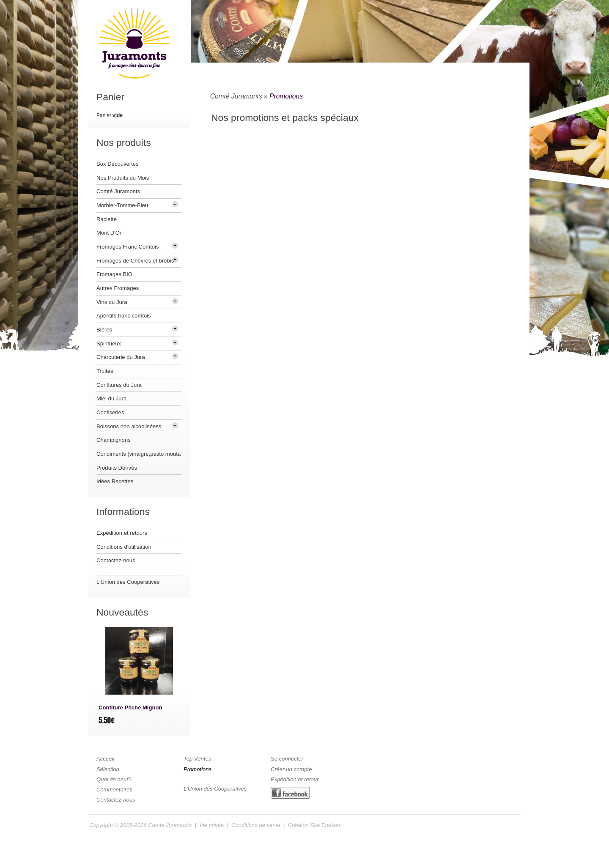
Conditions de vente (255, 825)
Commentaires (114, 789)
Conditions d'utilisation (123, 547)
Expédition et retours (121, 533)
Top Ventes (197, 758)
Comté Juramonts (236, 96)
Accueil (105, 758)
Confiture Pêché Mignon (130, 707)
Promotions (286, 96)
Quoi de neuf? (113, 779)
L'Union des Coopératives (127, 582)
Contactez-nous (115, 560)
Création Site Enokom (315, 825)
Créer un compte (291, 769)
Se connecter (287, 758)
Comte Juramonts (170, 825)
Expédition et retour (294, 779)
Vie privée (211, 825)
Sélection (107, 769)
